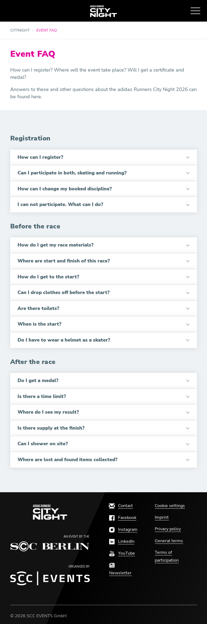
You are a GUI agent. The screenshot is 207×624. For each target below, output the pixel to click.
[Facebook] (122, 518)
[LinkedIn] (121, 541)
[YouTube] (122, 553)
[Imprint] (162, 517)
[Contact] (121, 506)
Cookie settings (170, 506)
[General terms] (169, 541)
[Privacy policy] (168, 529)
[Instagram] (123, 529)
